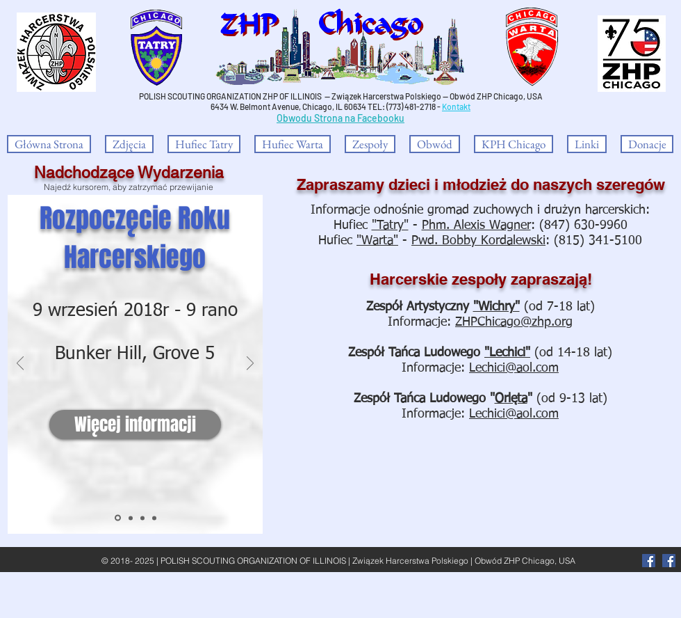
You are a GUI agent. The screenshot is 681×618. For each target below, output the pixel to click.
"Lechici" (507, 353)
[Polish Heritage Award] (142, 518)
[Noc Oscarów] (154, 518)
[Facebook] (648, 560)
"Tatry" (390, 225)
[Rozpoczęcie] (118, 518)
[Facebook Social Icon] (668, 560)
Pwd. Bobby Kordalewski (478, 241)
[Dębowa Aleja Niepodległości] (131, 518)
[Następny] (250, 364)
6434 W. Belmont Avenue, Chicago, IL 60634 (288, 106)
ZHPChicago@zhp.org (514, 322)
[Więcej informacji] (135, 424)
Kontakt (456, 106)
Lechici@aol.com (514, 368)
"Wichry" (496, 307)
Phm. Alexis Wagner (476, 225)
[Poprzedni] (20, 364)
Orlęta (511, 399)
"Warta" (377, 241)
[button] (370, 144)
